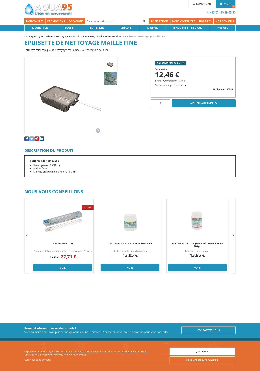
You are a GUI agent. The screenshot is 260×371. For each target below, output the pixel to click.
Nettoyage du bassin (68, 36)
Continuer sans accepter (37, 359)
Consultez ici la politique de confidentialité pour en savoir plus (55, 354)
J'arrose (222, 27)
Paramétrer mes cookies (202, 360)
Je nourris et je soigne (187, 27)
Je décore (125, 27)
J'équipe (68, 27)
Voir (63, 267)
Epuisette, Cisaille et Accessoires (102, 36)
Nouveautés (34, 21)
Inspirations (159, 21)
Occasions (76, 21)
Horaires (205, 21)
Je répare (152, 27)
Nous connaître (183, 21)
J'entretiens (96, 27)
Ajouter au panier (202, 103)
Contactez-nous (208, 330)
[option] (111, 64)
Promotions (56, 21)
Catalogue (30, 36)
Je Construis (40, 27)
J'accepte (202, 351)
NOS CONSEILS (225, 21)
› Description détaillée (96, 50)
